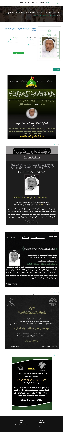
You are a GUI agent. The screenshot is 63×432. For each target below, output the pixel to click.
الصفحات (33, 2)
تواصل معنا (42, 2)
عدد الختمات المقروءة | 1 (18, 53)
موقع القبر (16, 37)
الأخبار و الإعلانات (42, 422)
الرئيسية (58, 15)
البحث (37, 2)
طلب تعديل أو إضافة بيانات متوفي (21, 424)
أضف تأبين (56, 69)
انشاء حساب (21, 2)
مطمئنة (47, 2)
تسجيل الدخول (27, 2)
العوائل (21, 420)
